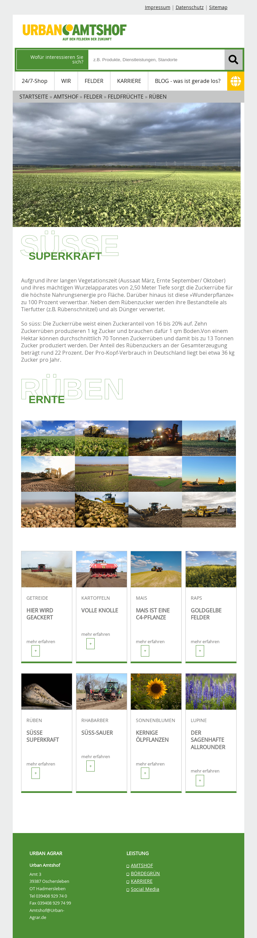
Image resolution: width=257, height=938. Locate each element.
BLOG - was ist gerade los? (188, 81)
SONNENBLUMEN (155, 720)
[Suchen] (234, 59)
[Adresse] (235, 81)
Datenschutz (190, 7)
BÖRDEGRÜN (145, 873)
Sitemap (218, 7)
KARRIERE (129, 81)
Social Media (145, 889)
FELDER (94, 81)
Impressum (157, 7)
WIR (66, 81)
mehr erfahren (40, 648)
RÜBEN (34, 720)
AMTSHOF (142, 865)
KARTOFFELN (95, 598)
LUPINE (199, 720)
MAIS (141, 598)
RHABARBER (94, 720)
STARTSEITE (33, 96)
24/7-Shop (35, 81)
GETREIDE (37, 598)
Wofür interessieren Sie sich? (56, 59)
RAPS (196, 598)
